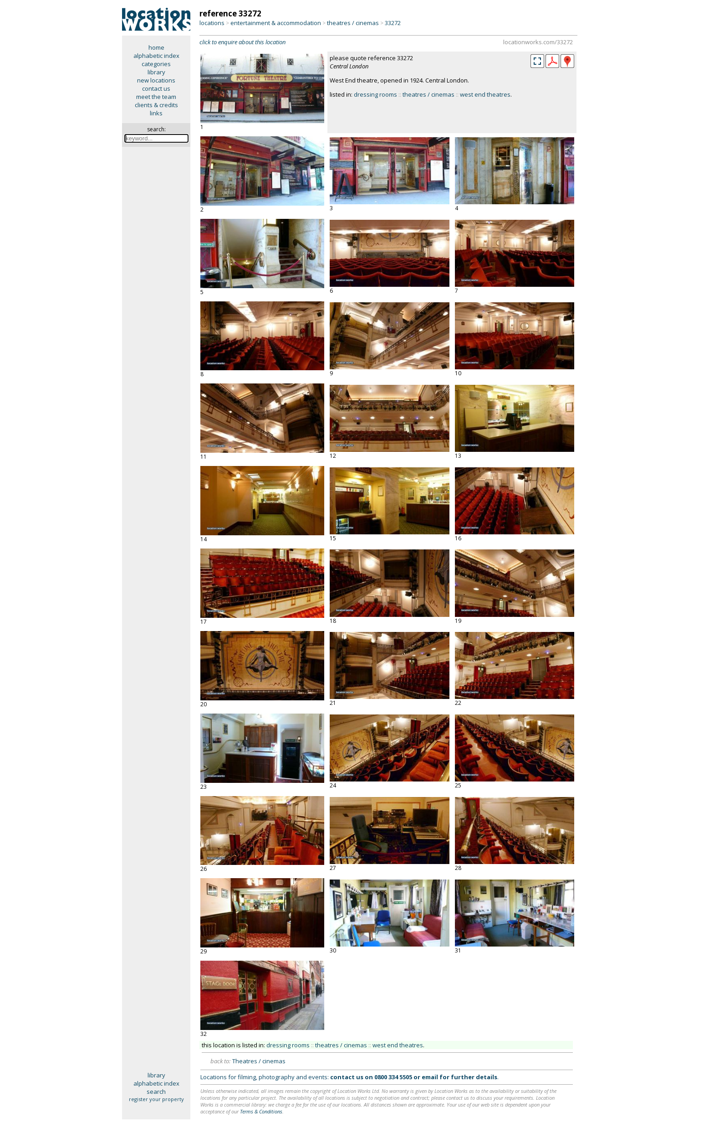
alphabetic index (156, 56)
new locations (156, 80)
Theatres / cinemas (259, 1061)
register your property (156, 1099)
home (156, 47)
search (156, 1091)
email (430, 1077)
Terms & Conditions (261, 1111)
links (156, 113)
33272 (393, 23)
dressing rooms (375, 94)
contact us (156, 88)
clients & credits (156, 105)
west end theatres (485, 94)
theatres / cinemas (353, 23)
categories (156, 64)
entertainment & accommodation (275, 23)
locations (211, 23)
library (156, 72)
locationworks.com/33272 (538, 42)
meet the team (156, 97)
